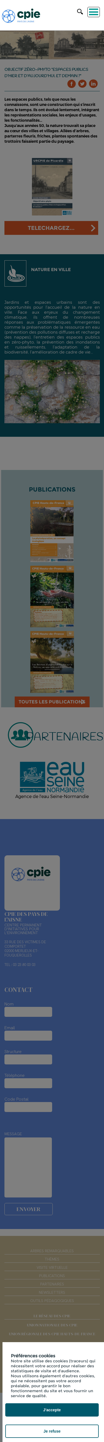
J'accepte (52, 1410)
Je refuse (52, 1431)
